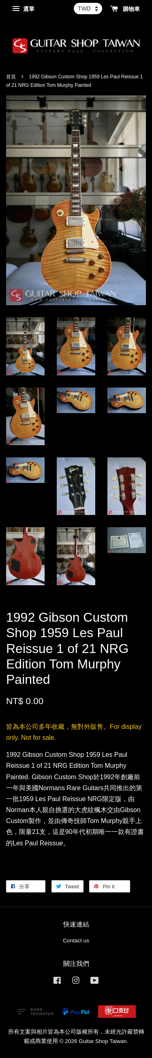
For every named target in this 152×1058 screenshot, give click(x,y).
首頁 (11, 77)
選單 (23, 8)
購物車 (125, 8)
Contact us (76, 940)
